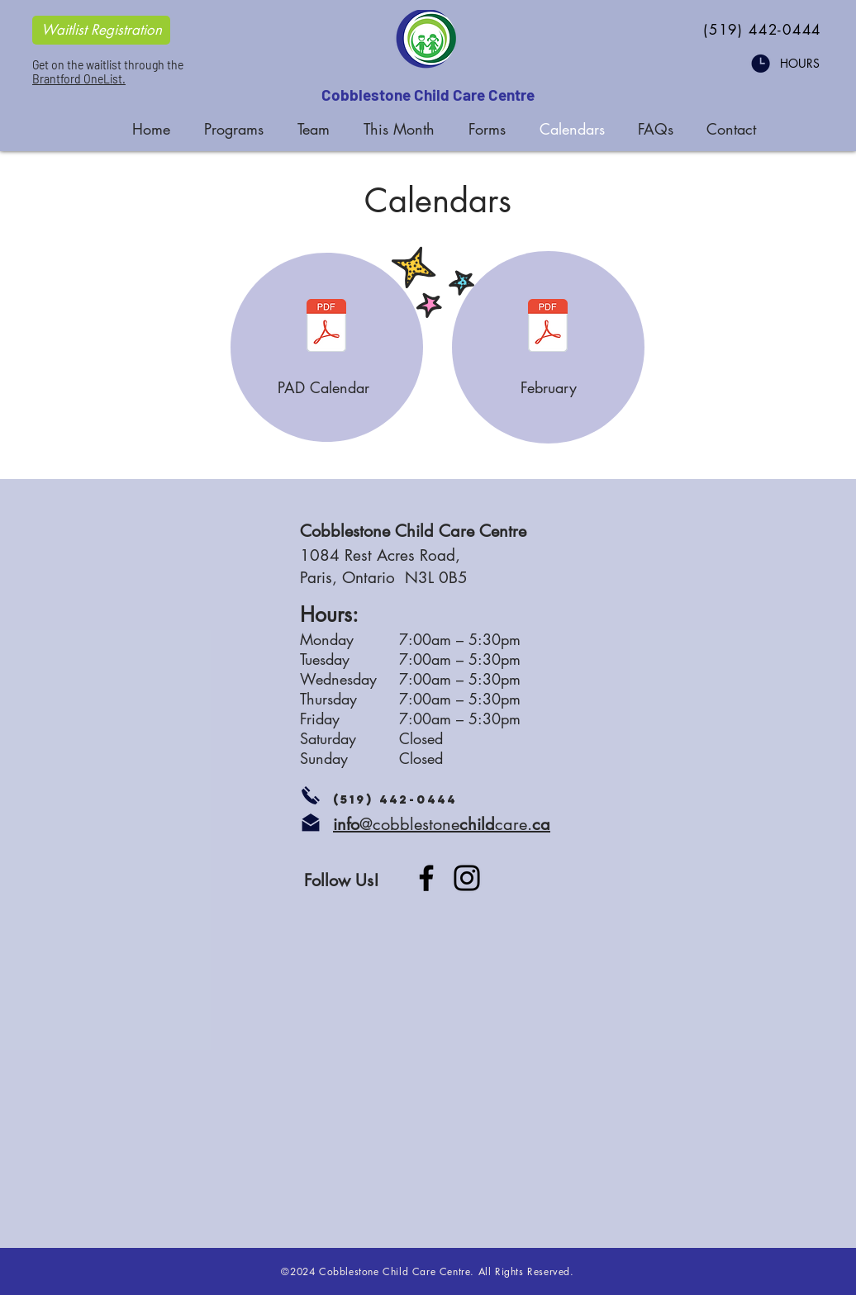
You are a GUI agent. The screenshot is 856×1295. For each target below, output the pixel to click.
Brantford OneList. (79, 79)
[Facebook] (426, 878)
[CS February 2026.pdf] (548, 327)
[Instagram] (466, 878)
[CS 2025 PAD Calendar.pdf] (326, 327)
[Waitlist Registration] (101, 30)
